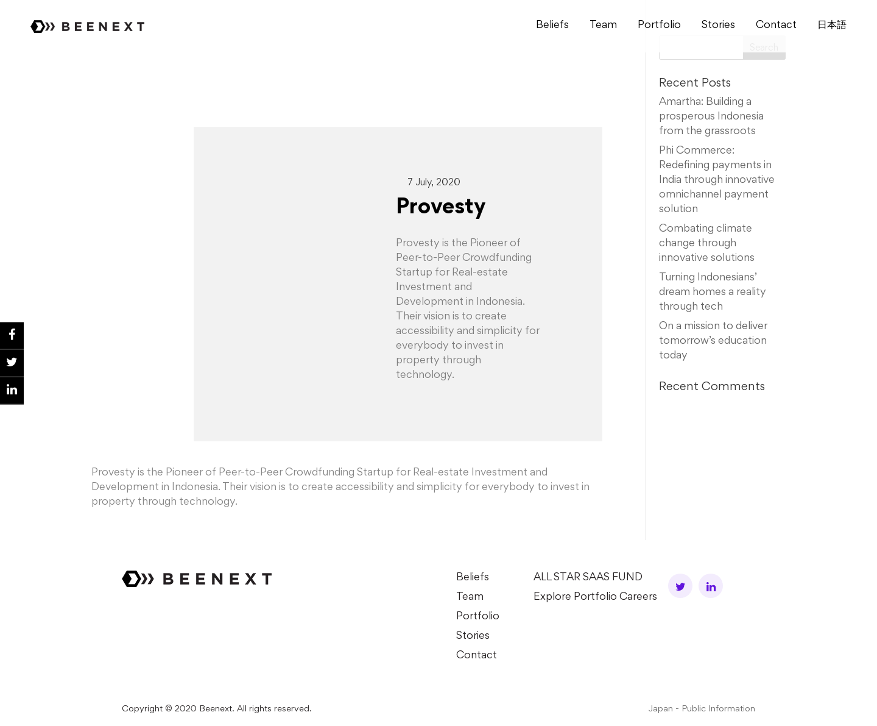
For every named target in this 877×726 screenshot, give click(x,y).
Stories (718, 25)
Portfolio (659, 25)
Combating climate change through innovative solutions (707, 243)
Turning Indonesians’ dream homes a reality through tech (712, 292)
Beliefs (552, 25)
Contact (776, 25)
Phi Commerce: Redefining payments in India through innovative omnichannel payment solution (717, 180)
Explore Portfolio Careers (595, 597)
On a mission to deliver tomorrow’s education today (713, 341)
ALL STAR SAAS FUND (588, 578)
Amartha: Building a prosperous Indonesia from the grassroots (711, 117)
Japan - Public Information (702, 709)
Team (603, 25)
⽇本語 (832, 25)
